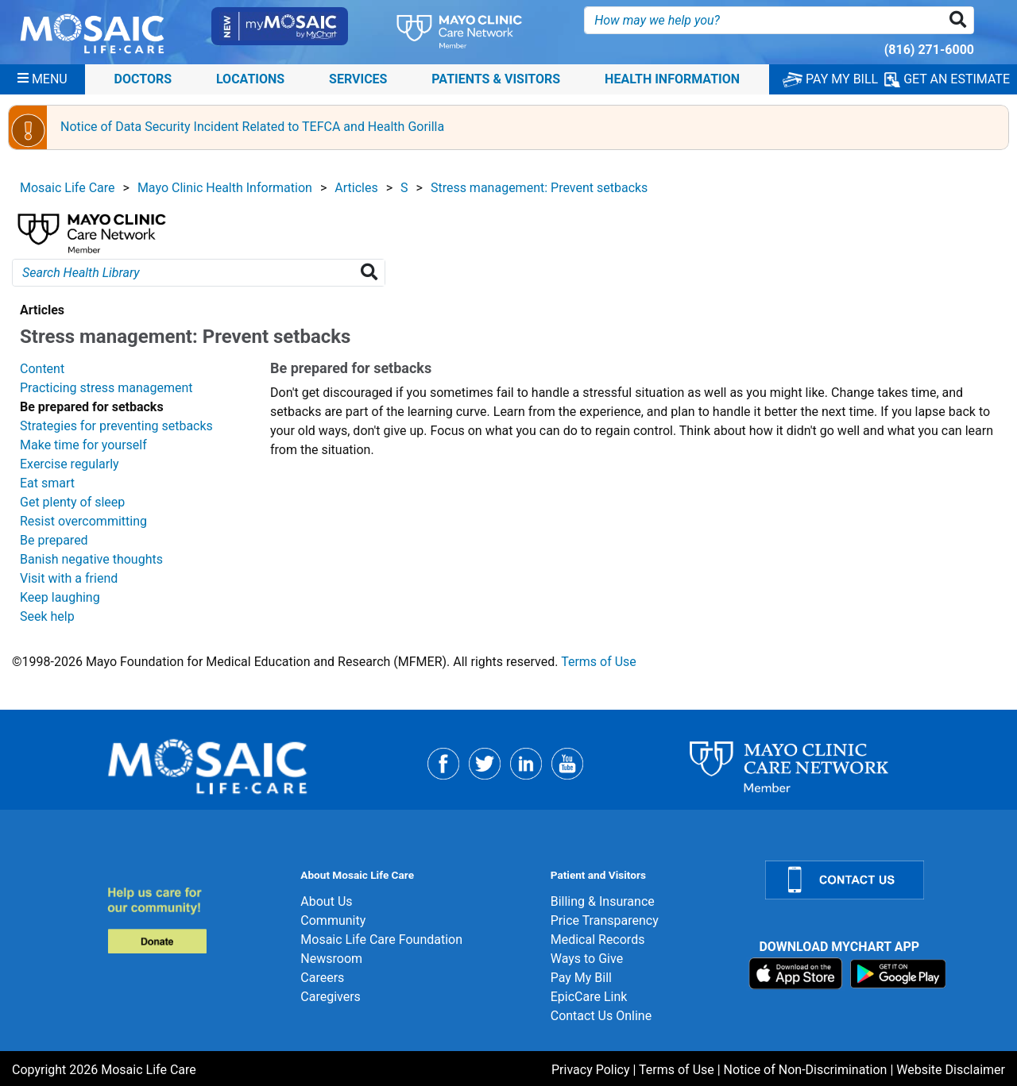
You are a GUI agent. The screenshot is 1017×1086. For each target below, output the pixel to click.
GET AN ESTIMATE (947, 79)
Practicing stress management (106, 387)
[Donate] (194, 919)
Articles (355, 187)
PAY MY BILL (830, 79)
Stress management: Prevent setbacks (539, 187)
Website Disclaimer (950, 1069)
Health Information (672, 79)
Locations (250, 79)
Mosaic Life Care (67, 187)
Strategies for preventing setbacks (116, 425)
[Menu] (42, 79)
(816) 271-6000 (929, 49)
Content (42, 368)
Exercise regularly (69, 464)
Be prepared (54, 540)
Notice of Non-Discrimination (805, 1069)
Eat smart (47, 483)
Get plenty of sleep (72, 502)
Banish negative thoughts (91, 559)
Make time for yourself (83, 444)
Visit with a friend (69, 578)
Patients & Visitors (495, 79)
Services (358, 79)
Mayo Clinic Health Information (224, 187)
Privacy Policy (590, 1069)
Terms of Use (598, 661)
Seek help (47, 616)
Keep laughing (60, 597)
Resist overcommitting (83, 521)
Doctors (143, 79)
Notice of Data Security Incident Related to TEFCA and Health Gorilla (252, 126)
